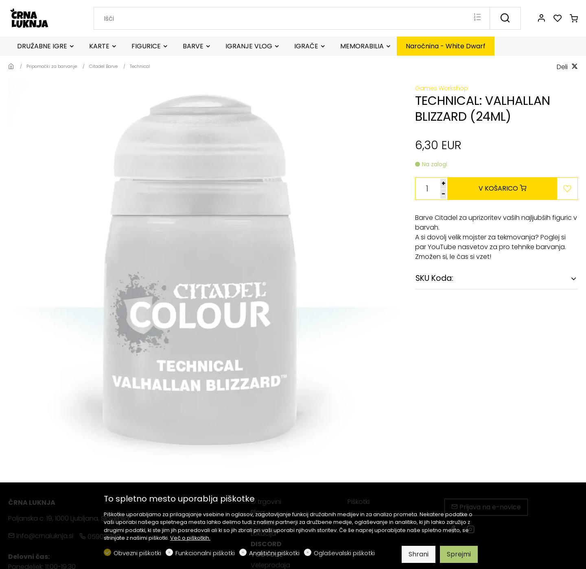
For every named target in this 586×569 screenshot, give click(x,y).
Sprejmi (459, 554)
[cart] (574, 18)
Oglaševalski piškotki (344, 553)
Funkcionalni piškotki (205, 553)
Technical (140, 66)
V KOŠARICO (502, 188)
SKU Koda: (434, 278)
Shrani (419, 554)
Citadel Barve (103, 66)
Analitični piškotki (274, 553)
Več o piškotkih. (190, 537)
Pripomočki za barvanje (51, 66)
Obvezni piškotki (137, 553)
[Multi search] (477, 17)
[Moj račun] (541, 18)
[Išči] (505, 18)
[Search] (292, 18)
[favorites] (557, 18)
